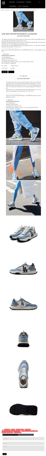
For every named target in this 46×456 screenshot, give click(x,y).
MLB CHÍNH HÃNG (20, 429)
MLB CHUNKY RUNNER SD (7, 432)
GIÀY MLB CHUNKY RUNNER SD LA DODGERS (11, 431)
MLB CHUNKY (27, 429)
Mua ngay (4, 71)
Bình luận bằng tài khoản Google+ (26, 434)
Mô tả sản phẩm (23, 75)
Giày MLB (13, 429)
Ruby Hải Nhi (7, 429)
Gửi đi (4, 454)
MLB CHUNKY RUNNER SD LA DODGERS (29, 431)
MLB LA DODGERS (17, 432)
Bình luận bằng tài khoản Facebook (10, 434)
